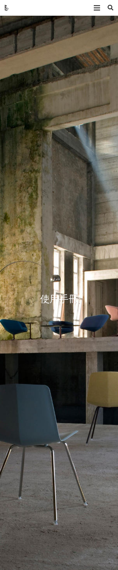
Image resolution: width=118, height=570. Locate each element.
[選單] (97, 8)
